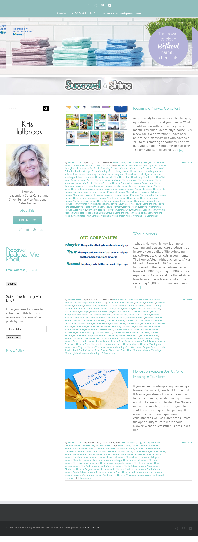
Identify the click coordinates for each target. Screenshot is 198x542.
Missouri (80, 177)
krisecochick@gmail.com (121, 13)
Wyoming (137, 215)
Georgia (87, 171)
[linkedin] (27, 229)
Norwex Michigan (150, 191)
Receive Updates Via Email (22, 254)
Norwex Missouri (112, 194)
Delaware (148, 168)
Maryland (119, 174)
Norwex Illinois (79, 188)
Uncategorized (84, 302)
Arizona (129, 165)
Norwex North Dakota (100, 200)
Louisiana (101, 174)
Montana (89, 177)
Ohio (127, 209)
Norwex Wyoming (115, 209)
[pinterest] (20, 229)
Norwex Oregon (153, 200)
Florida (78, 171)
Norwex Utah (97, 206)
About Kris (27, 210)
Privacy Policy (15, 350)
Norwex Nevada (91, 463)
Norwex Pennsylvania (76, 203)
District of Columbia (118, 305)
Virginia (68, 215)
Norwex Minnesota (74, 194)
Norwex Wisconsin (96, 209)
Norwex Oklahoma (135, 200)
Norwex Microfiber (142, 329)
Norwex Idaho (133, 323)
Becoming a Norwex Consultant (156, 108)
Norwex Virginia (131, 206)
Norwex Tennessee (96, 472)
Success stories (102, 165)
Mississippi (70, 177)
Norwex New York (149, 197)
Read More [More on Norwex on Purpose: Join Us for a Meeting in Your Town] (187, 442)
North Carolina (72, 180)
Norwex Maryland (108, 191)
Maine (110, 174)
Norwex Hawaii (145, 185)
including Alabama (153, 171)
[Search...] (24, 108)
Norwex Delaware (115, 320)
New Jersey (136, 177)
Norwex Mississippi (94, 194)
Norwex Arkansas (116, 317)
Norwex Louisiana (73, 191)
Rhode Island (91, 212)
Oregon (146, 209)
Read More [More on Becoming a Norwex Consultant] (187, 162)
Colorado (124, 168)
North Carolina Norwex (139, 299)
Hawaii (125, 171)
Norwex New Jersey (108, 197)
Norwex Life (159, 188)
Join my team (141, 162)
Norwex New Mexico (129, 197)
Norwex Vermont (113, 206)
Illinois (139, 171)
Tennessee (134, 212)
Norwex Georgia (129, 185)
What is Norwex (145, 234)
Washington (79, 215)
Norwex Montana (130, 194)
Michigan (145, 174)
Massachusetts (132, 174)
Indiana (68, 174)
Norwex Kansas (126, 188)
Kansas (82, 174)
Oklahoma (136, 209)
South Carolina (106, 212)
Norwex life (88, 165)
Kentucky (91, 174)
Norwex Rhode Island (98, 203)
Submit (12, 283)
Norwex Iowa (110, 188)
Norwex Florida (112, 185)
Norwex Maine (90, 191)
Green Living (119, 162)
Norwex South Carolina (122, 203)
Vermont (157, 212)
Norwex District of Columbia (89, 185)
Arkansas (138, 165)
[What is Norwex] (96, 250)
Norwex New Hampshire (85, 197)
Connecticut (136, 168)
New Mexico (149, 177)
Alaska (121, 165)
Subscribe (13, 337)
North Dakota (87, 180)
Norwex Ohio (118, 200)
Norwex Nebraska (149, 194)
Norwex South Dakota (145, 203)
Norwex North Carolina (76, 200)
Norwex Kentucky (143, 188)
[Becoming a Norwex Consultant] (96, 126)
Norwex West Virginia (75, 209)
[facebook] (13, 229)
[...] (181, 150)
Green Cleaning (99, 171)
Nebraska (100, 177)
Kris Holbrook (74, 162)
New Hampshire (122, 177)
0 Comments (151, 215)
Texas (143, 212)
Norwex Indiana (95, 188)
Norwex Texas (83, 206)
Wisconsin (106, 215)
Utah (149, 212)
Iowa (75, 174)
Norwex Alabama (112, 180)
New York (161, 177)
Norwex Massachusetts (129, 191)
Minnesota (156, 174)
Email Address (22, 270)
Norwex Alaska (129, 180)
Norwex (77, 165)
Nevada (109, 177)
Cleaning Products (110, 168)
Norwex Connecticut (122, 183)
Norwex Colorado (102, 183)
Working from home (122, 215)
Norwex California (84, 183)
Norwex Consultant (143, 183)
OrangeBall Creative (89, 527)
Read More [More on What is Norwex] (187, 299)
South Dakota (121, 212)
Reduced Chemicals (74, 212)
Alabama (113, 302)
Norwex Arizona (146, 180)
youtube (97, 302)
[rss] (34, 229)
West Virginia (93, 215)
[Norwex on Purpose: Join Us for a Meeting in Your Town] (96, 389)
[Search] (46, 108)
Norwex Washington (150, 206)
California (95, 168)
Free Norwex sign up (131, 442)
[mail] (41, 229)
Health (130, 162)
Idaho (133, 171)
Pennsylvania (158, 209)
